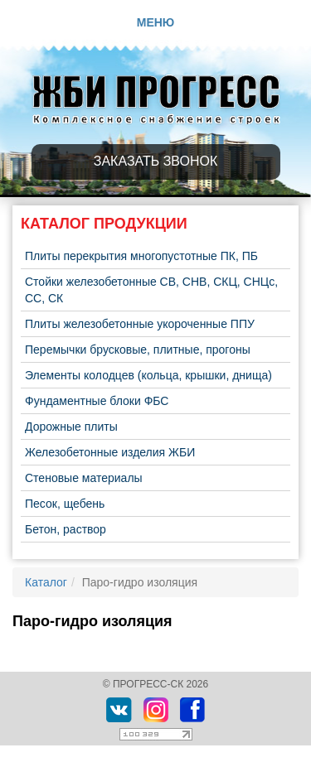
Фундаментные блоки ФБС (96, 401)
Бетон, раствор (65, 529)
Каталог (46, 582)
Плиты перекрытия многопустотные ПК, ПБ (141, 256)
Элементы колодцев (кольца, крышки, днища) (148, 375)
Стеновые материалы (84, 478)
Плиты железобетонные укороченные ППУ (140, 323)
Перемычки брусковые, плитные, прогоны (137, 349)
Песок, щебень (64, 503)
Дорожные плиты (71, 426)
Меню (156, 22)
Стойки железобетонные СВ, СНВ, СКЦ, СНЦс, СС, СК (151, 290)
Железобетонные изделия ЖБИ (110, 452)
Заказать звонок (156, 161)
